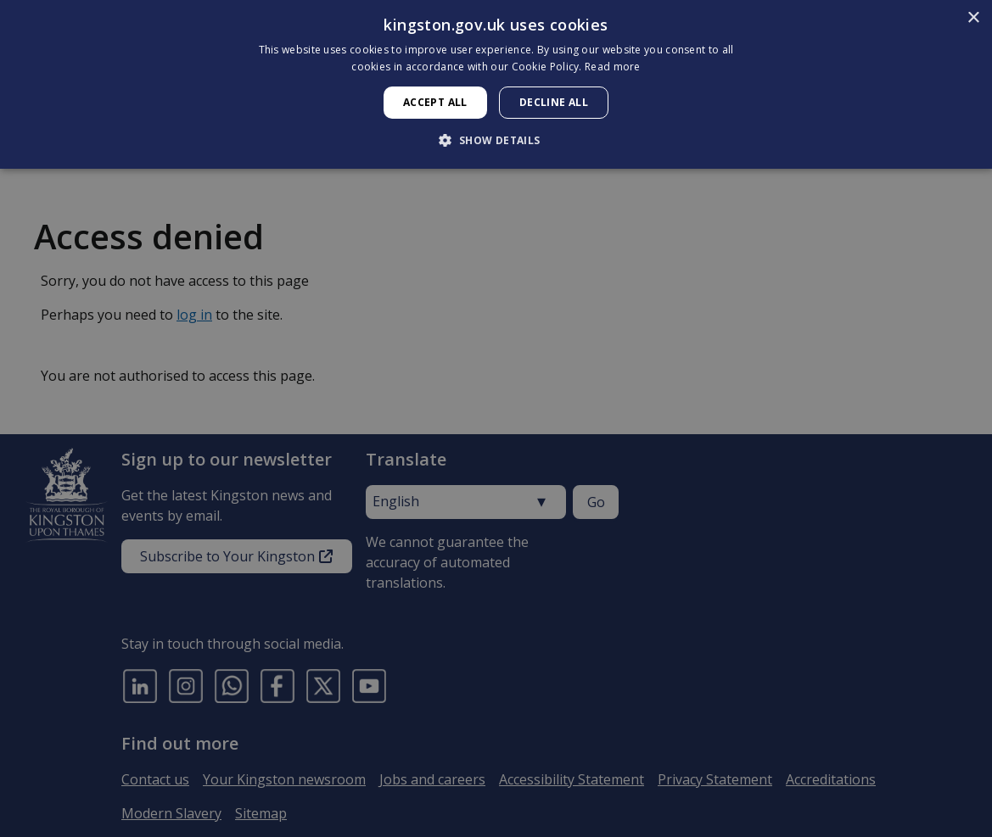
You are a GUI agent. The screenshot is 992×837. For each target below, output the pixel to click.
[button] (495, 139)
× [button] (973, 18)
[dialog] (496, 84)
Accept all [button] (435, 102)
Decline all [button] (553, 102)
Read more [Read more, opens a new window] (613, 66)
